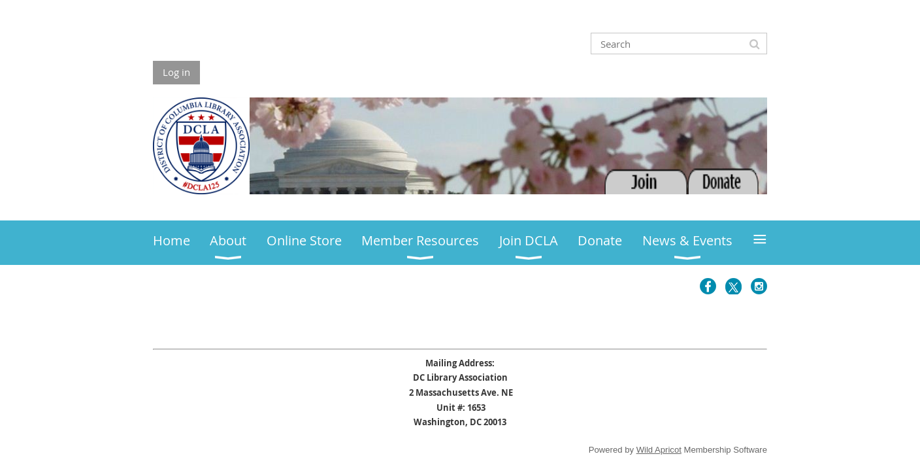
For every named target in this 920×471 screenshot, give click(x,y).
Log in (176, 71)
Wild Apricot (659, 450)
